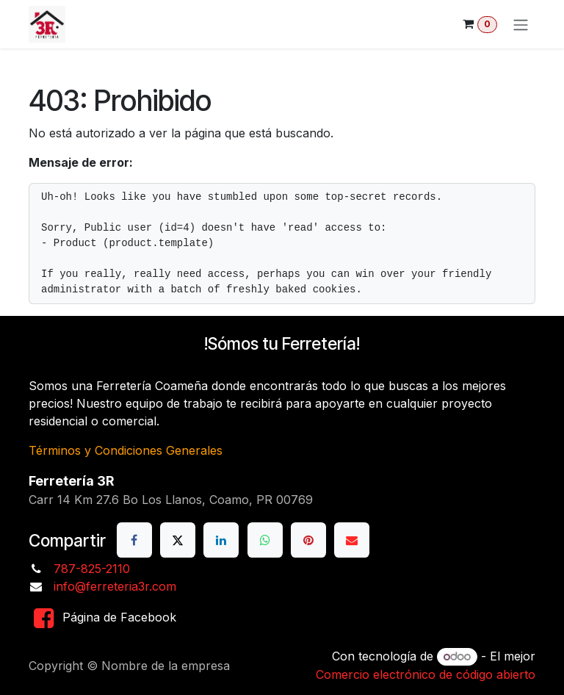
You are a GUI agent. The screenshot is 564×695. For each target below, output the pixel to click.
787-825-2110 (92, 568)
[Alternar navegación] (520, 24)
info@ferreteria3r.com (115, 586)
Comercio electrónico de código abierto (425, 674)
